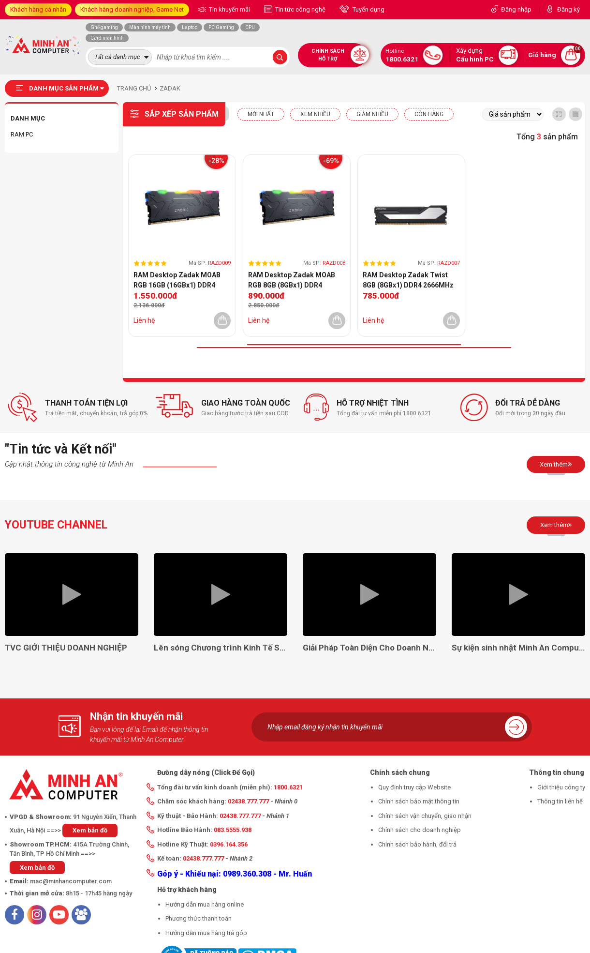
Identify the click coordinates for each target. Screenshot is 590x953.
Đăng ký (568, 9)
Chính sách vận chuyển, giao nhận (425, 815)
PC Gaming (221, 27)
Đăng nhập (516, 9)
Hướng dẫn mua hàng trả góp (206, 933)
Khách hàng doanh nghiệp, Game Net (132, 9)
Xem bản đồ (90, 830)
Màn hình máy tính (150, 27)
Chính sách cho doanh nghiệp (419, 829)
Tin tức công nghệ (299, 9)
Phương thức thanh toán (198, 918)
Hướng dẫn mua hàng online (204, 904)
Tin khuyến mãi (228, 9)
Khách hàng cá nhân (38, 9)
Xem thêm (556, 464)
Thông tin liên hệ (560, 801)
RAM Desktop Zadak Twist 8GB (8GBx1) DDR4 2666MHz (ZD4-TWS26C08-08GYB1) (408, 280)
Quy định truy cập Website (414, 787)
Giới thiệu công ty (561, 787)
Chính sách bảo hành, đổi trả (417, 844)
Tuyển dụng (367, 9)
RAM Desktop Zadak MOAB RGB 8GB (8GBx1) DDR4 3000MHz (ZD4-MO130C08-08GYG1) (292, 280)
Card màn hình (107, 38)
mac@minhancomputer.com (71, 881)
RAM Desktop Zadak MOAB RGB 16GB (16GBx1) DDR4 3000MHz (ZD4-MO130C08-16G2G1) (177, 280)
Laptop (189, 27)
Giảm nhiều (372, 114)
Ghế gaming (104, 27)
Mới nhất (261, 114)
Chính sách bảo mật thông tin (418, 801)
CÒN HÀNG (428, 114)
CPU (250, 27)
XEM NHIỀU (315, 114)
